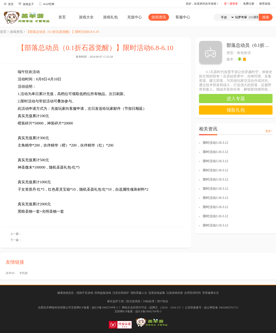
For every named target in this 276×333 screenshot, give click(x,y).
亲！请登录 (231, 3)
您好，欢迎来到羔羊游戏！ (202, 3)
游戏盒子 (26, 4)
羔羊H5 (10, 273)
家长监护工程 (115, 301)
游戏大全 (86, 17)
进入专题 (236, 98)
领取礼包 (236, 110)
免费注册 (248, 3)
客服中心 (182, 17)
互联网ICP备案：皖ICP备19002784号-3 (138, 311)
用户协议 (162, 301)
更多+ (269, 131)
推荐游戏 (264, 3)
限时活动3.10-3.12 (215, 142)
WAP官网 (46, 4)
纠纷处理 (148, 301)
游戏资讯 (158, 17)
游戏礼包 (110, 17)
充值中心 (134, 17)
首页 (8, 4)
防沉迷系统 (133, 301)
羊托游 (23, 273)
